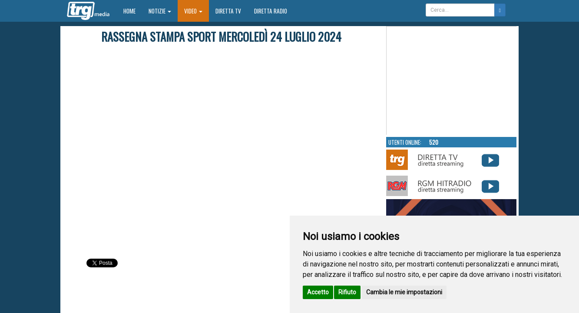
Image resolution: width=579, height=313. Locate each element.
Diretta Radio (270, 11)
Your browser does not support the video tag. (452, 81)
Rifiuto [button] (347, 292)
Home (132, 10)
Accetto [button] (318, 292)
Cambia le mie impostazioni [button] (404, 292)
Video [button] (193, 11)
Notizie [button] (160, 11)
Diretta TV (228, 11)
